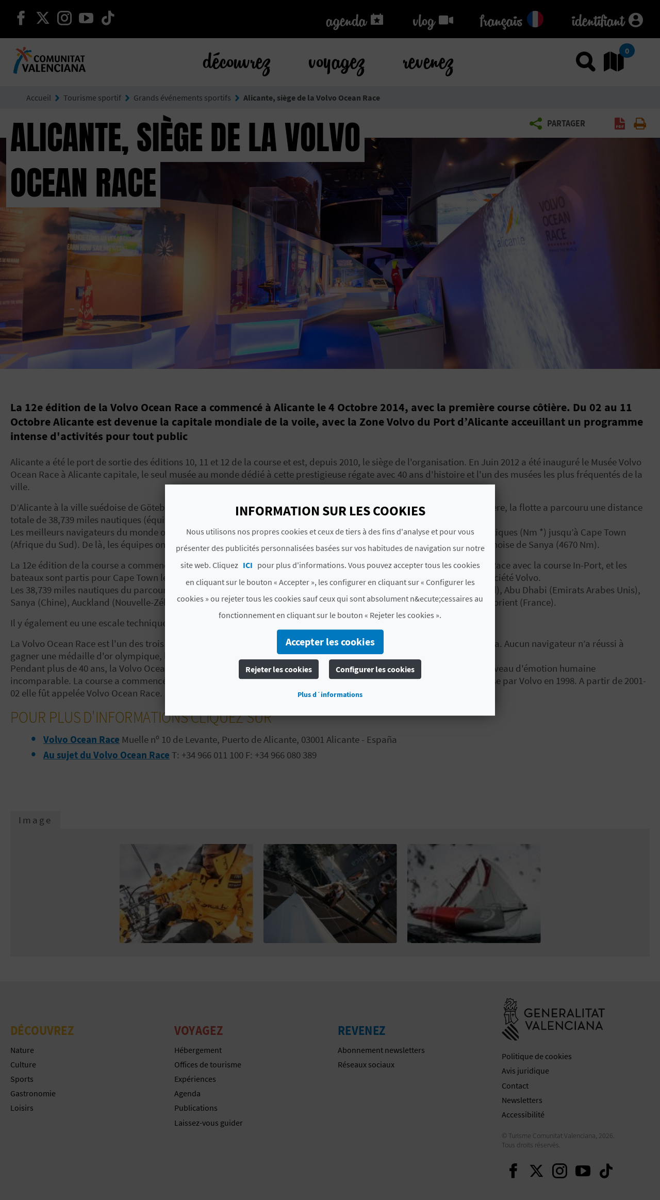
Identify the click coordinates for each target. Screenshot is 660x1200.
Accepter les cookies (330, 641)
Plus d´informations (330, 694)
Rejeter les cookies (278, 669)
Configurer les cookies (375, 669)
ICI (248, 565)
